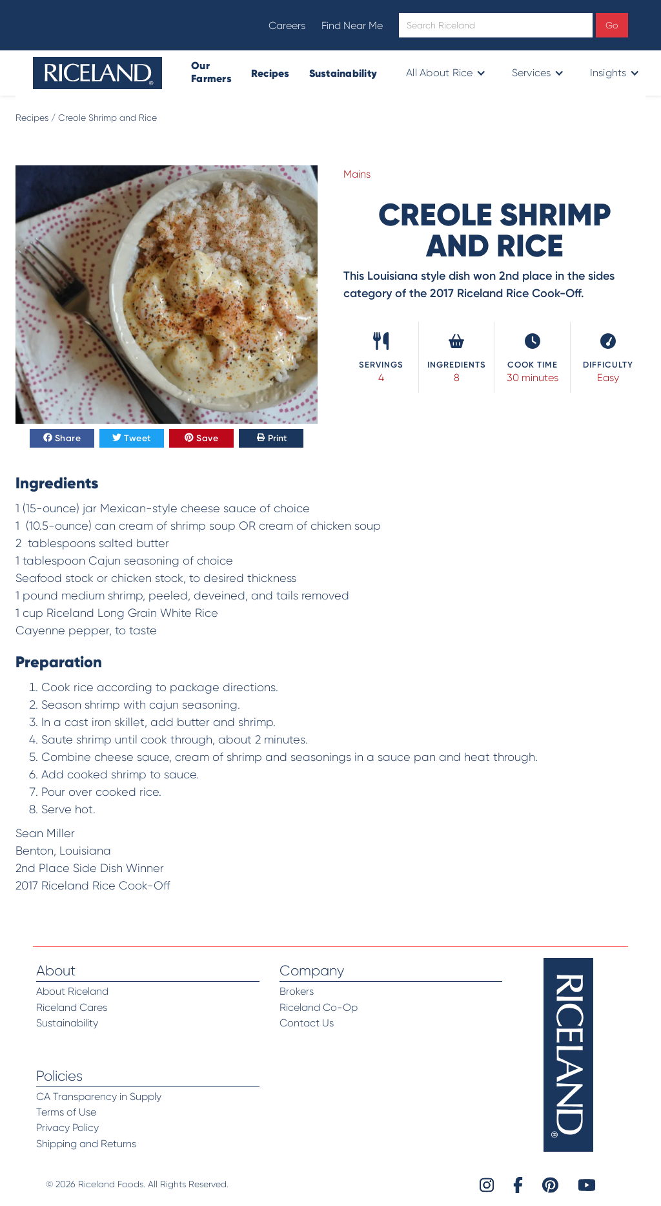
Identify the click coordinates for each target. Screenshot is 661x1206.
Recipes (270, 73)
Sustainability (343, 73)
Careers (287, 25)
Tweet (131, 438)
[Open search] (496, 25)
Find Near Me (352, 25)
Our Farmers (211, 72)
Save (201, 438)
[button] (444, 73)
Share (62, 438)
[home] (97, 73)
